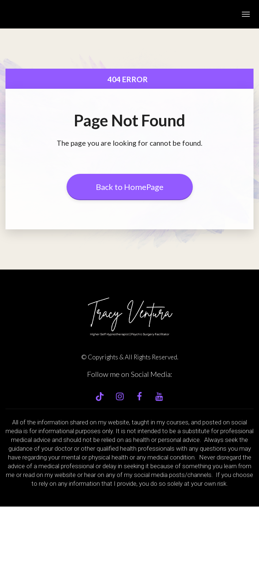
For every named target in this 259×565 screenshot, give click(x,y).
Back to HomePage (130, 187)
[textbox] (129, 512)
